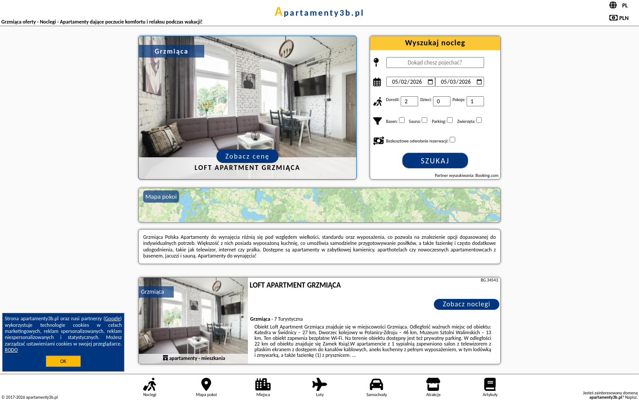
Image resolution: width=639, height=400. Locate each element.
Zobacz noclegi (467, 304)
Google (112, 318)
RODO (11, 350)
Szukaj (435, 161)
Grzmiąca (152, 291)
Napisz (631, 397)
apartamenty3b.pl (319, 12)
